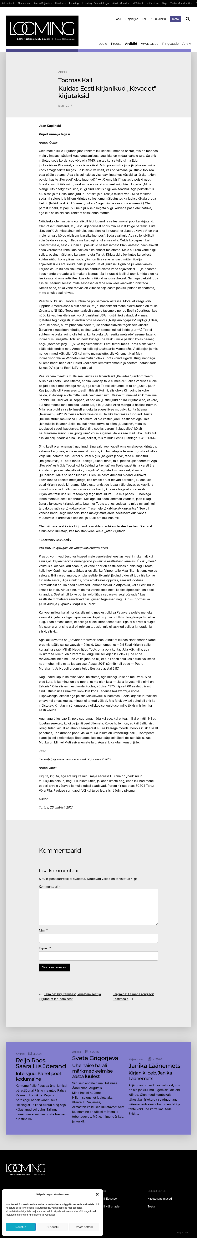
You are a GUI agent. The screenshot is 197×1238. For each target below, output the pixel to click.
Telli (144, 19)
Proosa (116, 43)
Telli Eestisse (108, 1198)
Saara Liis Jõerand (41, 1066)
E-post (45, 948)
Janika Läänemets (154, 1066)
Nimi (43, 930)
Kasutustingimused (160, 1198)
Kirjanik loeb (136, 1059)
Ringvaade (170, 43)
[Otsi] (187, 19)
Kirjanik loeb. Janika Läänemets (150, 1075)
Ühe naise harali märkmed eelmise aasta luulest (92, 1071)
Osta (103, 1190)
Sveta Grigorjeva (95, 1058)
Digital (183, 1233)
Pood (117, 19)
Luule (102, 43)
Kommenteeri (50, 887)
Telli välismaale (110, 1206)
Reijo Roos (30, 1060)
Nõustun (20, 1227)
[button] (97, 1194)
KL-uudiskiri (158, 19)
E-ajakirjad (131, 19)
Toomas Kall (75, 80)
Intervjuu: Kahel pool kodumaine (38, 1076)
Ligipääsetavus (156, 1190)
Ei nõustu (53, 1227)
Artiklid (131, 43)
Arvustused (150, 43)
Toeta (175, 19)
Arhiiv (186, 43)
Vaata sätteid (84, 1227)
